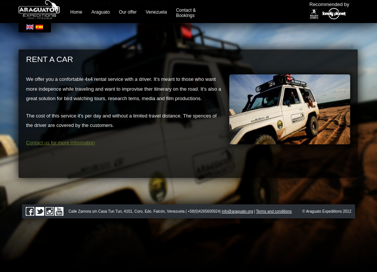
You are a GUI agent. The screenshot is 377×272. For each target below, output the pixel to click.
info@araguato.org (237, 211)
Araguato (100, 12)
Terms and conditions (274, 211)
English (30, 27)
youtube (59, 211)
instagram (49, 211)
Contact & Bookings (186, 13)
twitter (40, 211)
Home (76, 12)
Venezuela (156, 12)
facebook (30, 211)
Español (39, 27)
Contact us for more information (60, 142)
